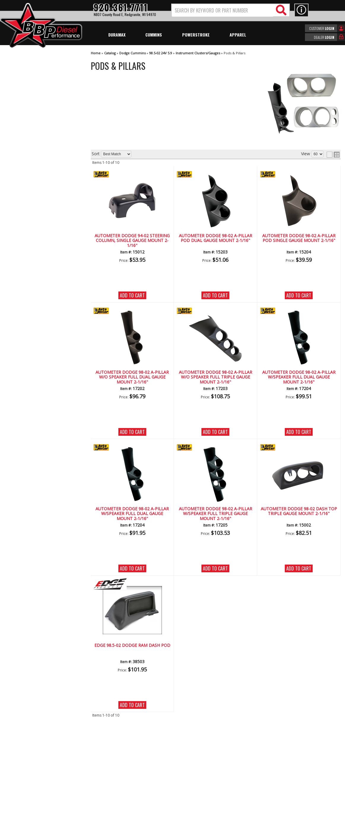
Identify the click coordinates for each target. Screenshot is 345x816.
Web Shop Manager (225, 811)
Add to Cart (132, 295)
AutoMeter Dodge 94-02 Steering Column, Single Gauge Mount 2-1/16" (132, 240)
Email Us (24, 233)
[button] (230, 10)
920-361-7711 (29, 245)
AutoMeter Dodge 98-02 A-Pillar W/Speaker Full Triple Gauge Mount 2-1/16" (215, 513)
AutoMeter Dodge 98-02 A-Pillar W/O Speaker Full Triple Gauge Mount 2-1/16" (215, 377)
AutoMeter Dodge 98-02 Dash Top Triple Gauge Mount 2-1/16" (299, 511)
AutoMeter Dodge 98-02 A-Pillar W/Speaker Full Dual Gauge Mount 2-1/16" (299, 377)
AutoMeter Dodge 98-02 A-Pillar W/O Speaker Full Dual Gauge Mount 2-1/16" (132, 377)
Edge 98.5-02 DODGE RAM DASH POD (132, 645)
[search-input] (223, 10)
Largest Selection (33, 190)
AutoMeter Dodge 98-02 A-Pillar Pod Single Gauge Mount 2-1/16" (299, 238)
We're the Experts (33, 173)
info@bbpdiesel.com (194, 774)
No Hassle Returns (34, 207)
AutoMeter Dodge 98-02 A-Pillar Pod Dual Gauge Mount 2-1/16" (215, 238)
